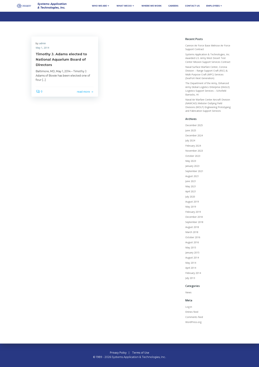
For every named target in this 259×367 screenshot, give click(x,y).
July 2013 (190, 277)
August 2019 (191, 201)
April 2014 (190, 267)
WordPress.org (193, 321)
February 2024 (192, 145)
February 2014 (192, 272)
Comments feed (193, 316)
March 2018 (191, 232)
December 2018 (193, 216)
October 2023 (192, 155)
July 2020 (190, 196)
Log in (188, 306)
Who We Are (101, 6)
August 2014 (191, 257)
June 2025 (190, 130)
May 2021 (190, 186)
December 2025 (193, 125)
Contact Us (192, 6)
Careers (173, 6)
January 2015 (192, 252)
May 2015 (190, 247)
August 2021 (191, 176)
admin (43, 44)
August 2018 (191, 226)
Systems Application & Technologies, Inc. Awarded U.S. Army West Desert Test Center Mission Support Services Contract (207, 58)
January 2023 (192, 166)
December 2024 (193, 135)
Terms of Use (140, 353)
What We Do (126, 6)
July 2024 (190, 140)
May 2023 (190, 160)
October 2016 (192, 237)
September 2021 (194, 171)
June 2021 (190, 181)
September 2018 (194, 221)
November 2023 (193, 150)
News (188, 292)
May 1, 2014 (43, 48)
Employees (214, 6)
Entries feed (191, 311)
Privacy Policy (118, 353)
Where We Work (151, 6)
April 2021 (190, 191)
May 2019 (190, 206)
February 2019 (192, 211)
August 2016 (191, 242)
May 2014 (190, 262)
